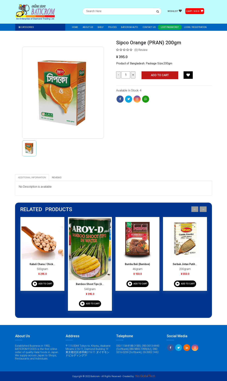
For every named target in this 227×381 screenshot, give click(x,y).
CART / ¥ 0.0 (194, 10)
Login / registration (195, 27)
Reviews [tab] (56, 177)
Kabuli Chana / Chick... (42, 264)
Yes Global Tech (145, 376)
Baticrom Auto (129, 27)
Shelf (101, 27)
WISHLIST (175, 10)
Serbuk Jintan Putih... (185, 264)
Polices (112, 27)
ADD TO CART (42, 284)
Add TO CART (160, 75)
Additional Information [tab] (32, 177)
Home (75, 27)
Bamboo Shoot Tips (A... (90, 284)
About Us (88, 27)
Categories (26, 27)
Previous (194, 209)
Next (203, 209)
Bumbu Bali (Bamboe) (137, 264)
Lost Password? (170, 27)
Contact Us (149, 27)
